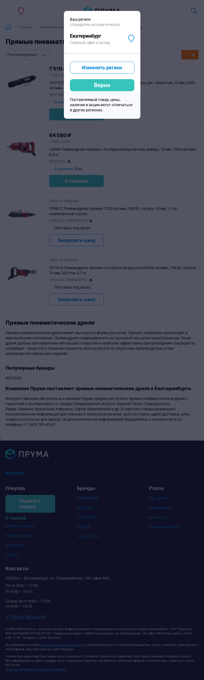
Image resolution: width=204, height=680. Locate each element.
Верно (102, 85)
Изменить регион (102, 67)
